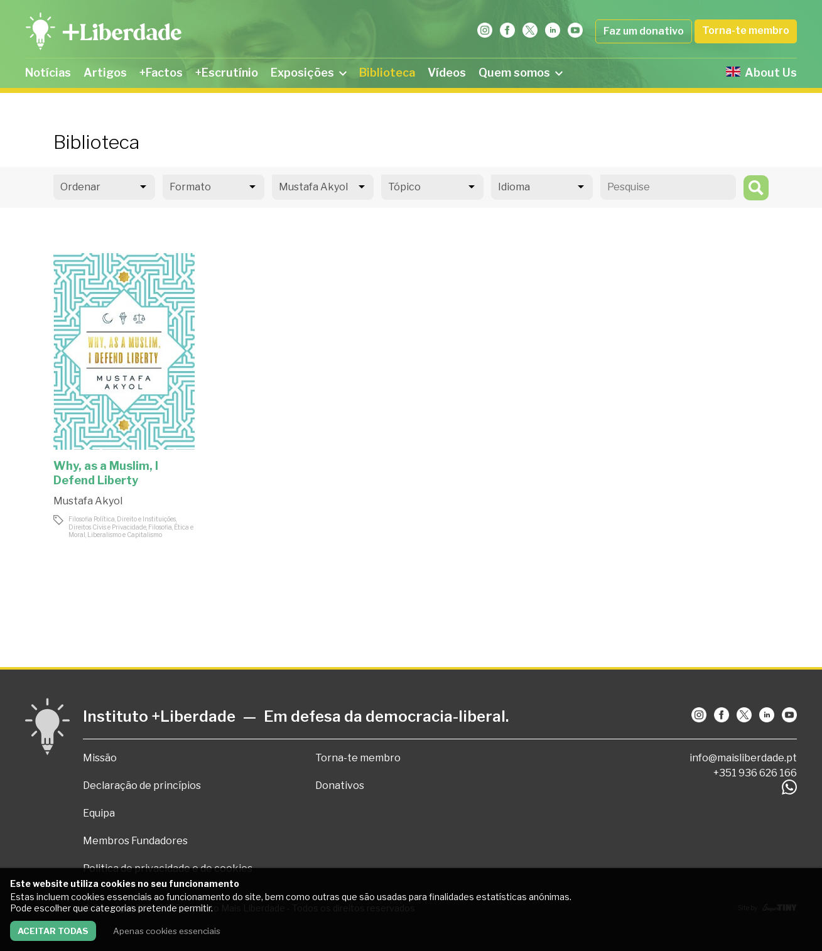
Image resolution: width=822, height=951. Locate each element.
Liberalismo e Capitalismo (124, 534)
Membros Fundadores (135, 841)
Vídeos (447, 72)
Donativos (339, 785)
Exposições (309, 72)
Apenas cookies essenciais (166, 931)
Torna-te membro (745, 30)
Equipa (99, 813)
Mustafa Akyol (87, 501)
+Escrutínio (226, 72)
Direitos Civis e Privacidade (107, 527)
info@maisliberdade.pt (743, 758)
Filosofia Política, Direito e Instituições (122, 519)
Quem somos (521, 72)
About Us (761, 72)
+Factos (161, 72)
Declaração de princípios (142, 785)
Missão (100, 758)
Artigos (105, 72)
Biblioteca (387, 72)
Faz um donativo (643, 31)
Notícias (48, 72)
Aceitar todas (53, 931)
